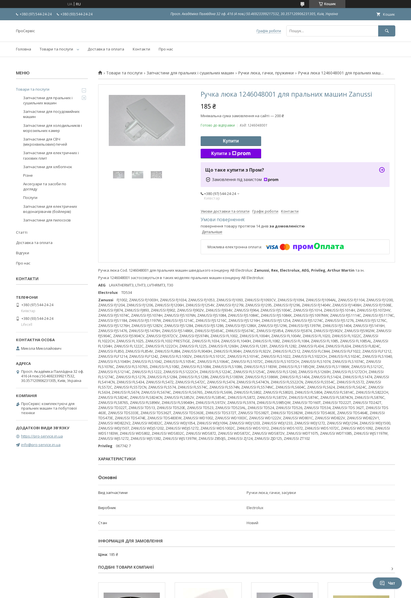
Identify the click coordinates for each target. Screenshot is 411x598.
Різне (28, 175)
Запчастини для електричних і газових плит (51, 155)
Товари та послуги (56, 49)
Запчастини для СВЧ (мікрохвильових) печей (45, 142)
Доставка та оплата (106, 49)
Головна (23, 49)
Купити (231, 141)
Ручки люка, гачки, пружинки (266, 73)
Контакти (141, 49)
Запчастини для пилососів (47, 220)
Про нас (166, 49)
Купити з (231, 153)
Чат (387, 583)
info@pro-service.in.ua (41, 444)
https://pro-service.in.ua (42, 436)
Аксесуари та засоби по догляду (44, 186)
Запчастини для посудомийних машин (51, 114)
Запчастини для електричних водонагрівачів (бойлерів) (50, 209)
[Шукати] (386, 30)
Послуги (30, 197)
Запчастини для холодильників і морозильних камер (52, 128)
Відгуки (22, 252)
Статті (21, 232)
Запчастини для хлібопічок (47, 166)
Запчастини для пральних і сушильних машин (190, 73)
